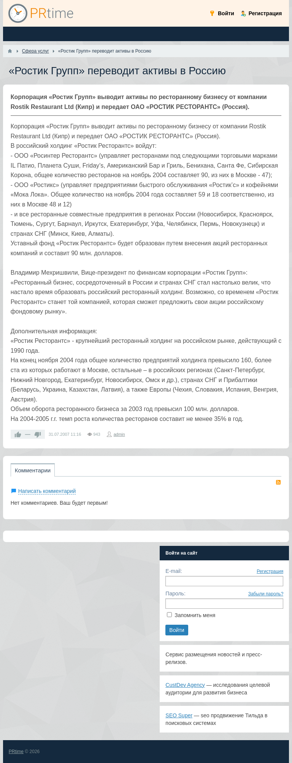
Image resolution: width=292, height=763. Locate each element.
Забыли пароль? (266, 594)
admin (119, 434)
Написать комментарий (47, 491)
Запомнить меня (195, 615)
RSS (278, 482)
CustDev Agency (185, 685)
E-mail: (173, 571)
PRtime (16, 751)
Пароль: (175, 593)
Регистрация (270, 571)
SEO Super (178, 715)
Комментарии (33, 470)
